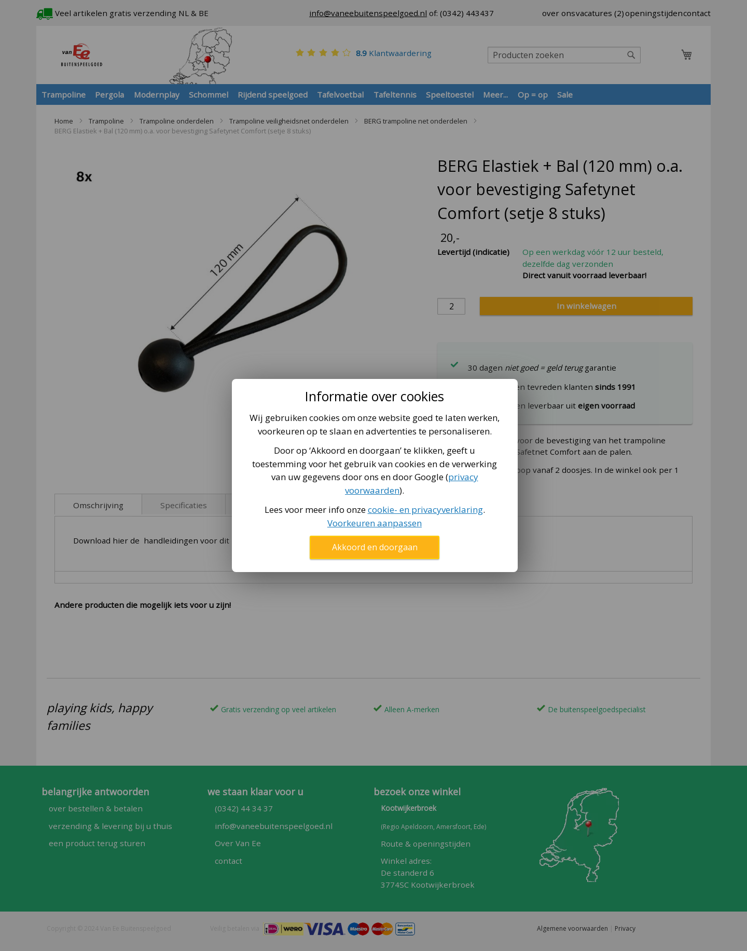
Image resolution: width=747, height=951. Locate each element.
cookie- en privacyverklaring (425, 509)
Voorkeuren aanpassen (374, 523)
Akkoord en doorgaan (375, 547)
